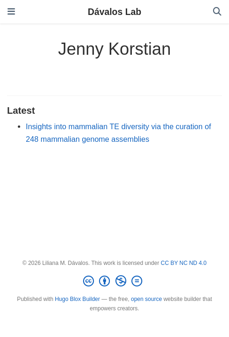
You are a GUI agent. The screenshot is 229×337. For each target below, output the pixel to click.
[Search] (217, 12)
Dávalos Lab (114, 12)
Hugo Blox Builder (77, 299)
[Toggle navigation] (11, 11)
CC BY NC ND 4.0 (183, 263)
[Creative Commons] (114, 281)
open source (146, 299)
